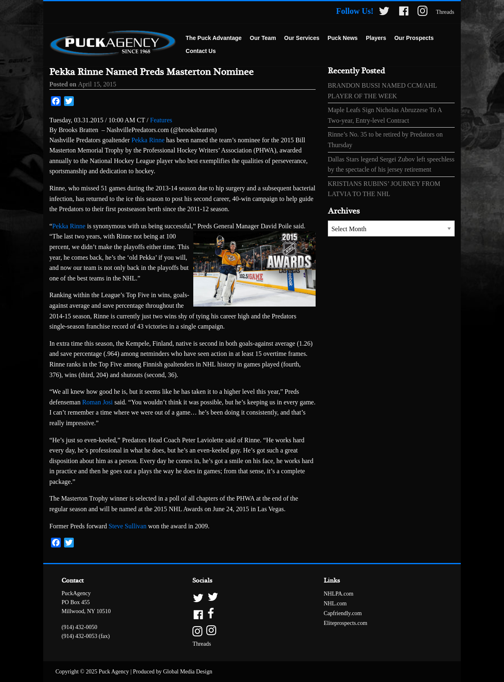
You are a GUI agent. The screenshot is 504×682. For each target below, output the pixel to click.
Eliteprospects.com (345, 623)
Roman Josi (97, 402)
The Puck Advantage (213, 38)
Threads (445, 12)
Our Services (301, 38)
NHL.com (335, 603)
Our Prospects (413, 38)
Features (161, 120)
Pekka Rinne (147, 140)
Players (376, 38)
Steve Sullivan (127, 526)
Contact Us (201, 51)
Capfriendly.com (343, 613)
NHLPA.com (339, 594)
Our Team (263, 38)
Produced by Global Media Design (172, 672)
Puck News (342, 38)
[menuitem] (213, 38)
